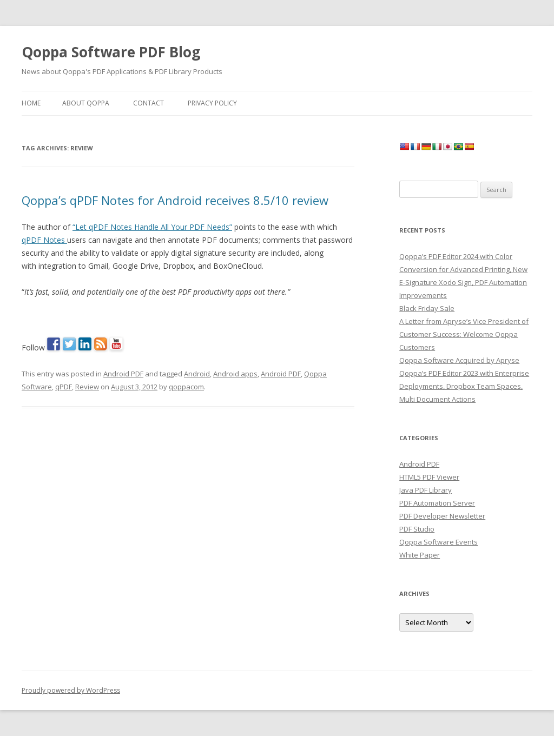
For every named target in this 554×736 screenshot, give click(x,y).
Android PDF (123, 374)
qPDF (63, 387)
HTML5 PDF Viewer (429, 477)
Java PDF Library (425, 490)
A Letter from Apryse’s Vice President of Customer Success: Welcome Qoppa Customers (464, 334)
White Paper (419, 555)
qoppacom (186, 387)
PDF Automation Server (437, 503)
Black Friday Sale (426, 308)
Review (87, 387)
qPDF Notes (44, 240)
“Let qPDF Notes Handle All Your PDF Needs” (152, 227)
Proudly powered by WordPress (71, 690)
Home (31, 103)
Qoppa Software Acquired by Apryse (459, 360)
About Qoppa (85, 103)
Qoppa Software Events (438, 542)
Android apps (235, 374)
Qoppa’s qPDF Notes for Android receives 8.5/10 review (175, 200)
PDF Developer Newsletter (442, 516)
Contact (148, 103)
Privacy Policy (212, 103)
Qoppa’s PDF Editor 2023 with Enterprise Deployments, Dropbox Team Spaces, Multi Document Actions (464, 386)
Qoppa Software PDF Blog (111, 52)
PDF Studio (416, 529)
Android (197, 374)
